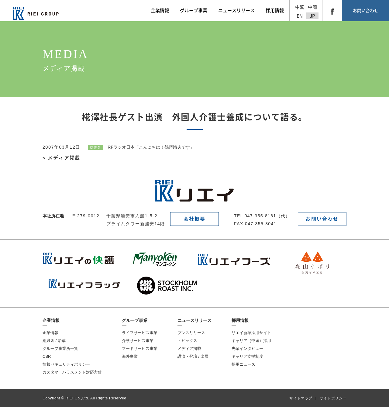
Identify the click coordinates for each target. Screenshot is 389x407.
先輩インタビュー (247, 348)
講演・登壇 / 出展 (192, 356)
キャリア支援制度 (247, 356)
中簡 (312, 7)
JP (312, 16)
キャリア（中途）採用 (251, 340)
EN (300, 16)
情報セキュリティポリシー (66, 364)
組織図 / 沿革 (54, 340)
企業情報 (51, 320)
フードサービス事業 (139, 348)
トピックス (187, 340)
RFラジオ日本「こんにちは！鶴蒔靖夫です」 (141, 147)
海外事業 (130, 356)
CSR (47, 356)
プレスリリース (191, 332)
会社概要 (195, 218)
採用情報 (240, 320)
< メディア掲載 (61, 157)
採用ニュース (243, 364)
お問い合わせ (365, 11)
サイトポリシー (333, 398)
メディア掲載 (189, 348)
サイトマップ (300, 398)
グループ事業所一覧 (60, 348)
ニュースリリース (194, 320)
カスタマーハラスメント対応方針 (72, 372)
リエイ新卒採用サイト (251, 332)
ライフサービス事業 (139, 332)
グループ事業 (134, 320)
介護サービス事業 (137, 340)
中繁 (299, 7)
